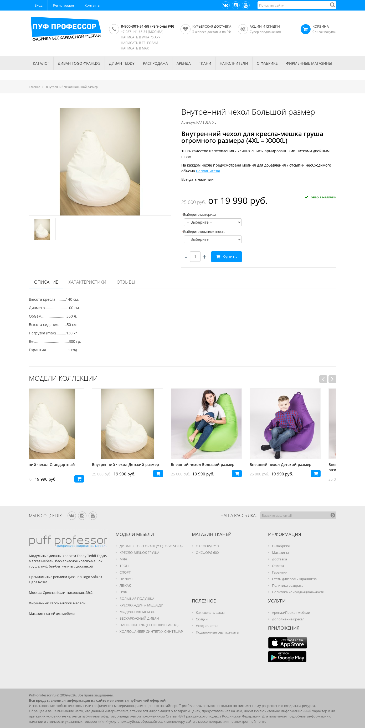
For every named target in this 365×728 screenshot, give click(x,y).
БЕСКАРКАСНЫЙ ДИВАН (139, 618)
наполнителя (208, 170)
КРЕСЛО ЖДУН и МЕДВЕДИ (141, 605)
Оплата (278, 565)
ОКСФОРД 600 (207, 552)
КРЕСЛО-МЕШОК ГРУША (139, 552)
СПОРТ (125, 572)
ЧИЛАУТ (126, 578)
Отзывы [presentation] (126, 282)
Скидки (202, 619)
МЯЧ (123, 559)
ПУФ (123, 592)
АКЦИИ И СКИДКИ (265, 26)
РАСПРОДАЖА (155, 63)
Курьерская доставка (211, 26)
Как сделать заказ (210, 612)
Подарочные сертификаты (217, 632)
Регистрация (63, 5)
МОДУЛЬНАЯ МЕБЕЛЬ (137, 611)
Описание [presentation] (46, 282)
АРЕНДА (184, 63)
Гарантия (279, 572)
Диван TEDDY (122, 63)
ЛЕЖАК (125, 585)
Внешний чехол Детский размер (296, 464)
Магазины (280, 552)
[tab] (46, 282)
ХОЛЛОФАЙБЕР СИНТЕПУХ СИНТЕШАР (151, 631)
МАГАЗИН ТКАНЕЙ (212, 534)
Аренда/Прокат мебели (291, 612)
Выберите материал (198, 214)
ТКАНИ (205, 63)
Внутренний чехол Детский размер (141, 464)
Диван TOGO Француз (79, 63)
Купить (226, 256)
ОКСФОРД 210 (207, 546)
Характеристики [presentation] (87, 282)
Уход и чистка (207, 625)
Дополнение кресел (288, 619)
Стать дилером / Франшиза (294, 578)
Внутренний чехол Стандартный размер (60, 467)
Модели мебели (135, 534)
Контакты (92, 5)
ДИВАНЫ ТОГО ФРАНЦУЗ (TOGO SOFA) (151, 546)
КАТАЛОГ (41, 63)
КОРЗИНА (320, 26)
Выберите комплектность (203, 231)
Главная (34, 87)
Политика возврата (287, 585)
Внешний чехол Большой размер (218, 464)
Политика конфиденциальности (298, 592)
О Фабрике (281, 546)
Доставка (279, 559)
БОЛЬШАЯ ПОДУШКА (137, 598)
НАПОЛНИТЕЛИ (234, 63)
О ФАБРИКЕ (267, 63)
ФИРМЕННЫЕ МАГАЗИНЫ (309, 63)
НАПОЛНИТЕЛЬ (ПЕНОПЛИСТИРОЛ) (149, 624)
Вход (38, 5)
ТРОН (124, 565)
